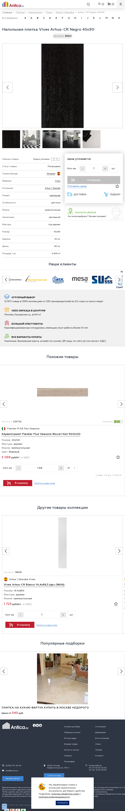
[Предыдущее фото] (3, 404)
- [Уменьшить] (82, 168)
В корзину (85, 180)
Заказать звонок (13, 778)
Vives (57, 181)
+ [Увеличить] (105, 168)
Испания (51, 173)
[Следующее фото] (121, 404)
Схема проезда (54, 776)
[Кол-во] (93, 168)
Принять (62, 803)
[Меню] (121, 4)
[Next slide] (117, 87)
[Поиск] (88, 5)
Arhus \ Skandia (52, 188)
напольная (55, 195)
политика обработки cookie (65, 794)
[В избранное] (117, 186)
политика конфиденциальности (54, 797)
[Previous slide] (7, 87)
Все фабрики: (10, 18)
